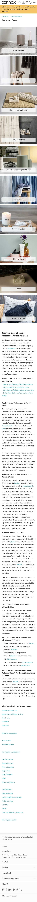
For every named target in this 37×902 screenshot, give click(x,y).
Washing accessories (9, 820)
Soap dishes (6, 771)
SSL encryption (27, 662)
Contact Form (6, 851)
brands (31, 643)
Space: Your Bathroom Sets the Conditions (18, 384)
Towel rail (5, 805)
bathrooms (11, 349)
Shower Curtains (7, 763)
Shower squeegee (8, 767)
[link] (30, 2)
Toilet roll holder (7, 793)
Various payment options (10, 878)
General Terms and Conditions (12, 855)
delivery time (25, 666)
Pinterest (13, 890)
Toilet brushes (6, 790)
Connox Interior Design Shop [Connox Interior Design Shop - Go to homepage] (9, 2)
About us (5, 867)
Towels (4, 808)
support (12, 656)
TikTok (16, 890)
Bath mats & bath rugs (9, 710)
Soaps (4, 778)
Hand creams (6, 740)
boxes (4, 429)
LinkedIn (9, 890)
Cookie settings (21, 857)
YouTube (20, 890)
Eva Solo (17, 483)
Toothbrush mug (7, 801)
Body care (5, 725)
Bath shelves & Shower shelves (12, 714)
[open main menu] (34, 2)
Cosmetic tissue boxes (9, 733)
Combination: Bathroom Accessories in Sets (18, 390)
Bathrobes (5, 722)
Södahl (19, 564)
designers (14, 649)
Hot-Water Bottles (8, 744)
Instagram (3, 890)
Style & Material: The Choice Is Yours (16, 387)
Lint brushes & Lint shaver (11, 752)
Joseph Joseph (28, 486)
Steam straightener (8, 782)
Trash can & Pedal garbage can (12, 812)
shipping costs (12, 659)
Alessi (12, 542)
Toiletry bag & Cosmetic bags (12, 797)
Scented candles (7, 759)
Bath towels (6, 718)
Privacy (12, 857)
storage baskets (7, 426)
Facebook (6, 890)
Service (4, 846)
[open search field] (20, 2)
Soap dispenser (7, 775)
